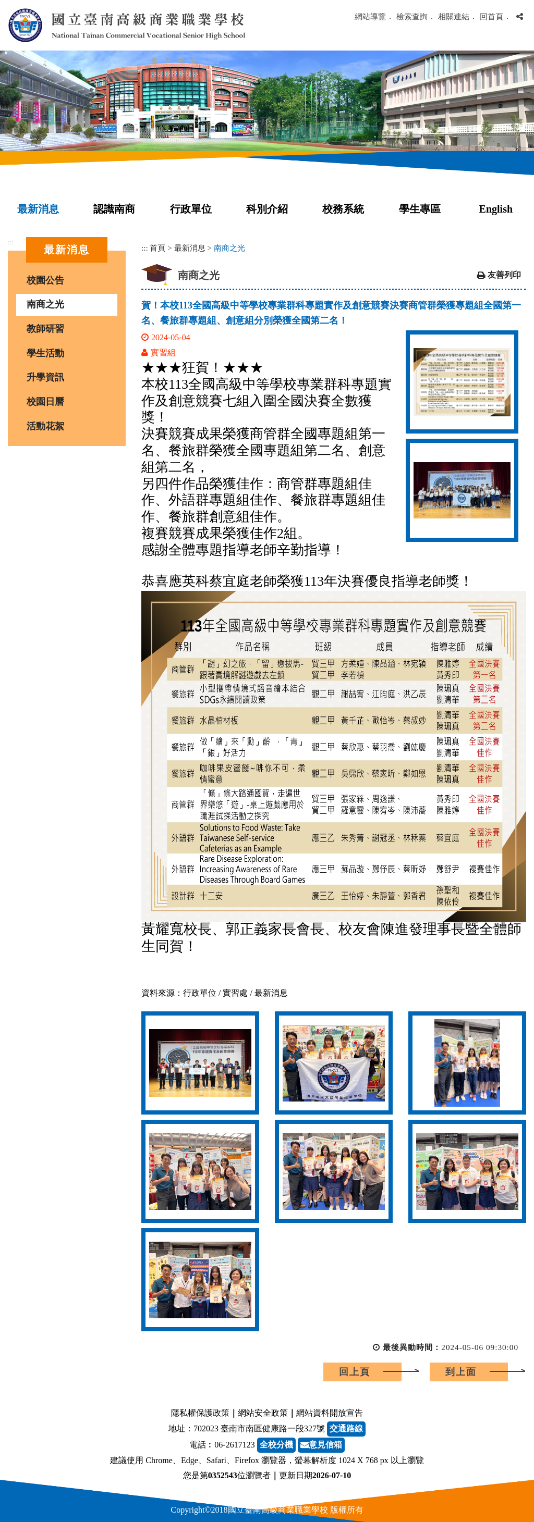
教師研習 (45, 329)
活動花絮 (45, 426)
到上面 (461, 1372)
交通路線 (346, 1428)
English (496, 209)
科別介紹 (267, 209)
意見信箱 (321, 1444)
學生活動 (45, 353)
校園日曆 (45, 402)
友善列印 (504, 274)
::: (11, 242)
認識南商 (114, 209)
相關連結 (453, 16)
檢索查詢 (412, 16)
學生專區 (420, 209)
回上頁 (354, 1372)
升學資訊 (45, 377)
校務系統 (343, 209)
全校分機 (276, 1444)
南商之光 (45, 304)
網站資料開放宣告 (329, 1412)
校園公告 (45, 280)
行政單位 (191, 209)
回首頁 (491, 16)
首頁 (157, 247)
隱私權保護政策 (200, 1412)
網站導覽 (370, 16)
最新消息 (38, 209)
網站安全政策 (263, 1412)
